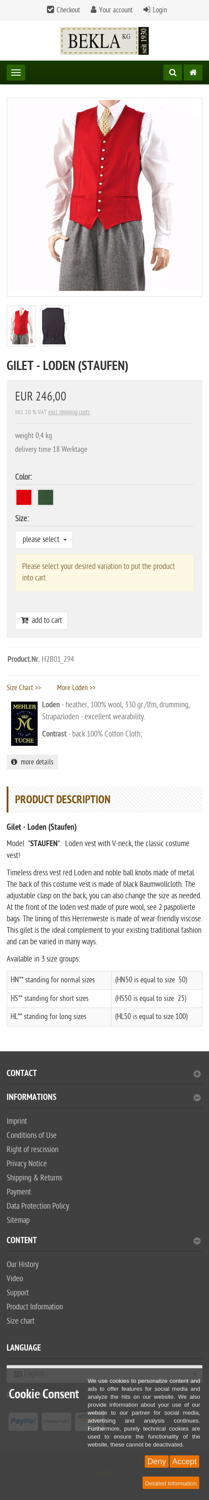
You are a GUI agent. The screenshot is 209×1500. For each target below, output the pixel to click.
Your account (116, 10)
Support (18, 1293)
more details (32, 762)
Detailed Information (171, 1483)
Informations (104, 1098)
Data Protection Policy (38, 1206)
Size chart (21, 1321)
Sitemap (18, 1220)
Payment (19, 1192)
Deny (156, 1461)
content (104, 1241)
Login (160, 10)
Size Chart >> (24, 688)
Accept (184, 1461)
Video (15, 1278)
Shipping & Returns (34, 1178)
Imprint (17, 1121)
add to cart (41, 620)
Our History (23, 1264)
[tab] (104, 1077)
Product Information (35, 1307)
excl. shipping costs (69, 412)
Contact (104, 1074)
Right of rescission (32, 1149)
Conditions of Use (32, 1135)
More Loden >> (76, 688)
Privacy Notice (27, 1163)
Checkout (68, 10)
